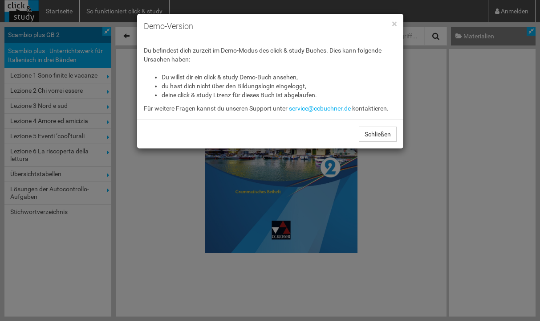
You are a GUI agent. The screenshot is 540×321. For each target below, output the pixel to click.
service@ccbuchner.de (320, 108)
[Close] (394, 24)
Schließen (378, 134)
